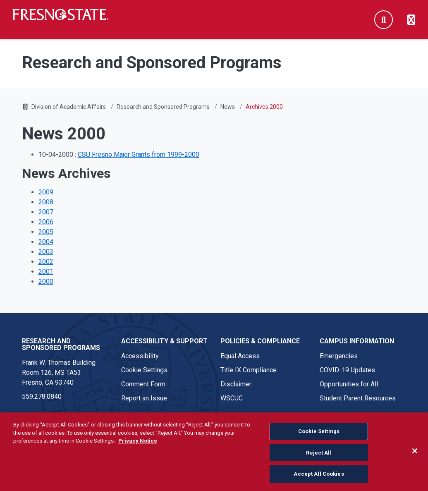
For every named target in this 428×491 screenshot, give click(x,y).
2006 (45, 222)
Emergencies (339, 356)
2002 (45, 262)
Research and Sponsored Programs (163, 106)
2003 (45, 252)
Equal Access (240, 356)
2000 (45, 281)
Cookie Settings (144, 370)
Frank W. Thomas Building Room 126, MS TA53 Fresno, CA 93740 (59, 372)
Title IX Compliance (248, 370)
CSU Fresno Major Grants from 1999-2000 (138, 154)
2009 (45, 192)
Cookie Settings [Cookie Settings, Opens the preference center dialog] (319, 434)
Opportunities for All (349, 384)
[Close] (415, 454)
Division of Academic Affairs (68, 106)
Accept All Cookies (319, 477)
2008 (45, 202)
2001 (45, 271)
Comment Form (143, 384)
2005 (45, 232)
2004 (45, 242)
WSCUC (231, 398)
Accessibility (140, 356)
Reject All (318, 456)
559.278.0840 (42, 396)
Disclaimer (235, 384)
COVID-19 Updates (347, 370)
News (227, 106)
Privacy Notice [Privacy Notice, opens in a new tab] (137, 444)
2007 (45, 212)
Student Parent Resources (358, 398)
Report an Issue (144, 398)
